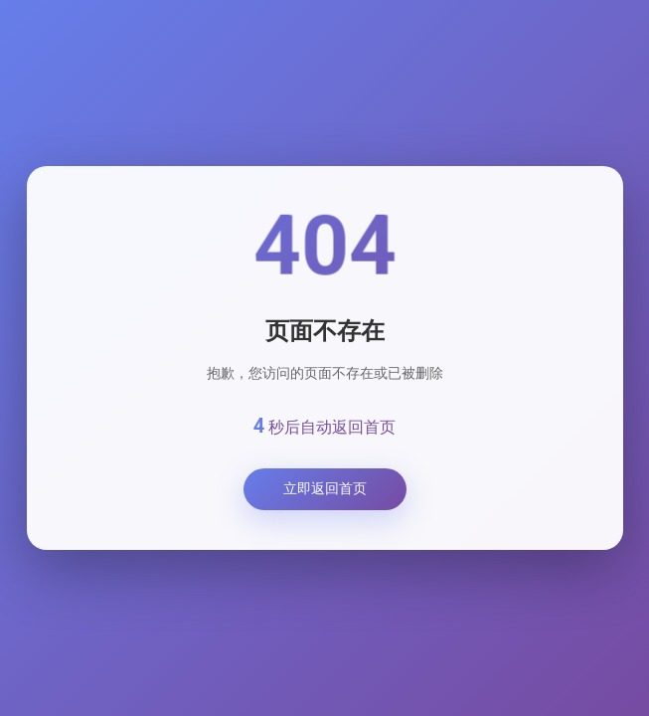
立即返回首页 (325, 488)
